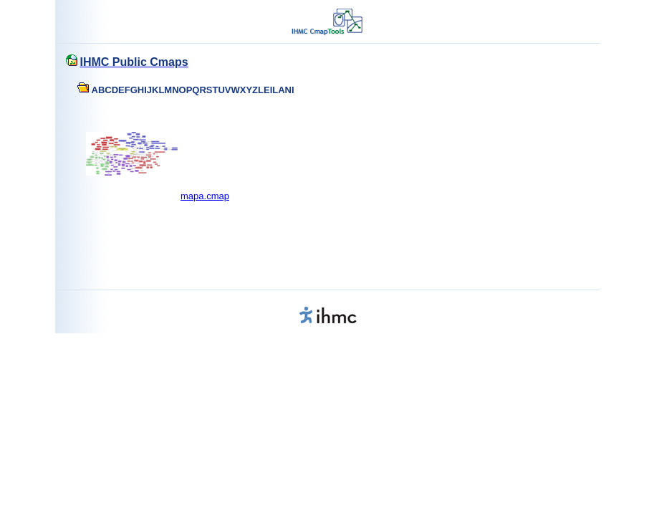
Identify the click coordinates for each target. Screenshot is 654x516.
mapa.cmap (205, 196)
